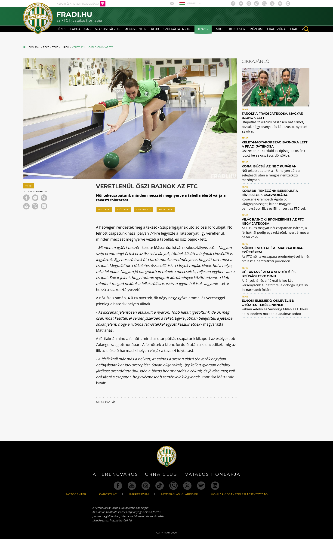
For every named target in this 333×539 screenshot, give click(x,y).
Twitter (272, 3)
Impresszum (139, 494)
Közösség (237, 29)
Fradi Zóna (276, 29)
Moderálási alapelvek (179, 494)
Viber (264, 3)
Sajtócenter (75, 494)
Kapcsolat (108, 494)
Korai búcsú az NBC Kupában (269, 166)
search (306, 29)
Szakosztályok (107, 29)
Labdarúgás (80, 29)
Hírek (61, 29)
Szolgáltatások (176, 29)
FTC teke (104, 210)
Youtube (241, 3)
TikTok (256, 3)
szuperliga (143, 210)
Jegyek (203, 29)
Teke (46, 47)
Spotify (280, 3)
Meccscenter (135, 29)
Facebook (233, 3)
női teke (123, 210)
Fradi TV (297, 29)
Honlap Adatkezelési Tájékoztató (239, 494)
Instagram (249, 3)
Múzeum (256, 29)
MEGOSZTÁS (106, 402)
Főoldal (34, 47)
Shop (220, 29)
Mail (172, 3)
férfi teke (166, 210)
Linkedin (288, 3)
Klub (155, 29)
